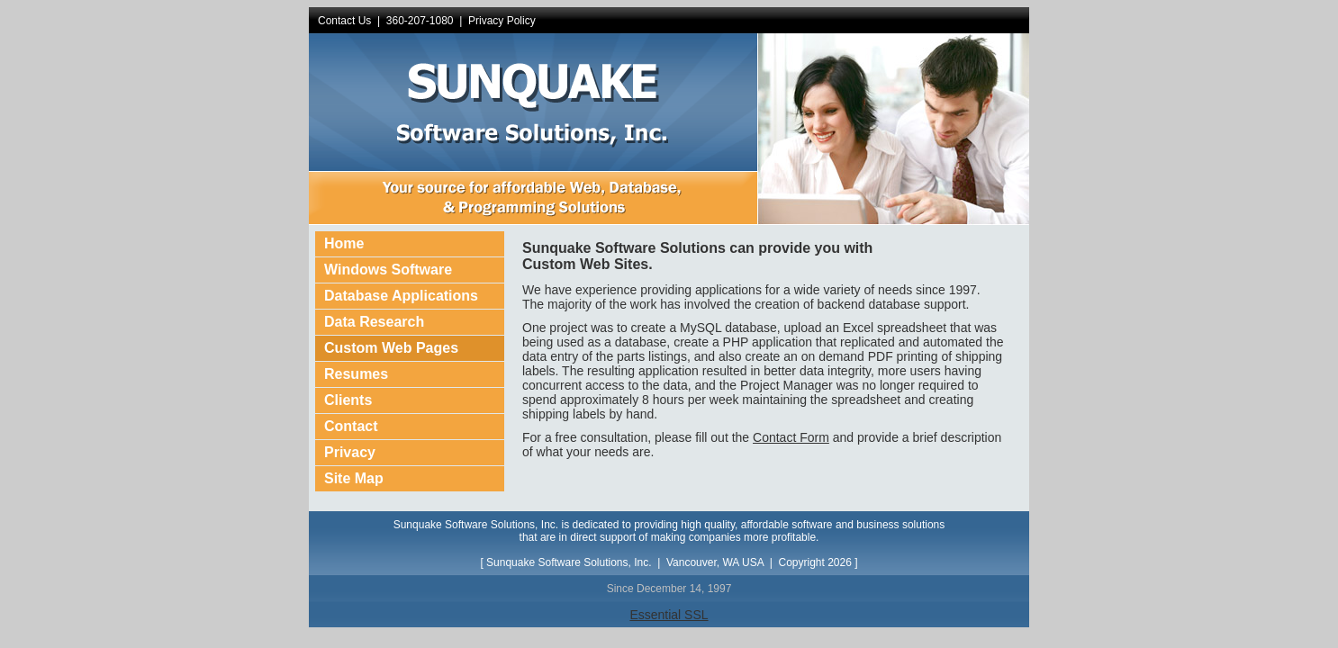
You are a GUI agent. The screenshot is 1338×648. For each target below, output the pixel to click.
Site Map (354, 478)
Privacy (349, 452)
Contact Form (791, 437)
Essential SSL (668, 615)
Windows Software (388, 269)
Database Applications (401, 295)
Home (344, 243)
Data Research (374, 321)
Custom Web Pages (391, 348)
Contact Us (344, 20)
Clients (348, 400)
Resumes (356, 374)
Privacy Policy (502, 20)
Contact (351, 426)
